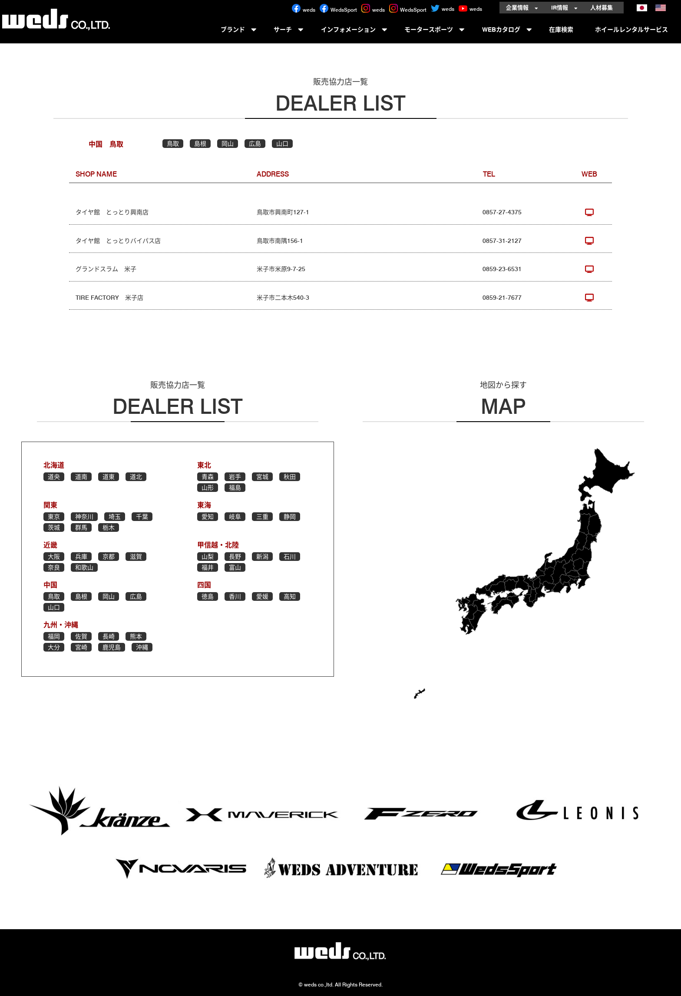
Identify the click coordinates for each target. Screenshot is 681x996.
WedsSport (338, 10)
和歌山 (84, 567)
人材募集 (603, 7)
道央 (54, 476)
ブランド (239, 28)
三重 (262, 516)
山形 (208, 487)
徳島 (208, 596)
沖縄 (142, 647)
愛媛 (262, 596)
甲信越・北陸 (218, 545)
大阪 (54, 556)
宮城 (262, 476)
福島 (235, 487)
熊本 (136, 636)
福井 (208, 567)
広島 (255, 143)
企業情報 (522, 7)
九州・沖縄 (60, 625)
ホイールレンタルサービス (633, 28)
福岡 (54, 636)
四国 (204, 585)
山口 (282, 143)
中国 (50, 585)
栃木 (108, 527)
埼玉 (115, 516)
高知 (290, 596)
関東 (50, 505)
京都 (108, 556)
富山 (235, 567)
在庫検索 (563, 28)
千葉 (142, 516)
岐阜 (235, 516)
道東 (108, 476)
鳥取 (173, 143)
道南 (81, 476)
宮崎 (81, 647)
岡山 (227, 143)
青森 (208, 476)
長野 (235, 556)
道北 (136, 476)
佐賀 (81, 636)
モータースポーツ (434, 28)
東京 (54, 516)
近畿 (50, 545)
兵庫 (81, 556)
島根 (200, 143)
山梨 (208, 556)
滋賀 (136, 556)
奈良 (54, 567)
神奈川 (84, 516)
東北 (204, 465)
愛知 (208, 516)
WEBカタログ (507, 28)
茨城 (54, 527)
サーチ (289, 28)
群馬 (81, 527)
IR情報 (564, 7)
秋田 (290, 476)
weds (303, 10)
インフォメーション (354, 28)
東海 (204, 505)
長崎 (108, 636)
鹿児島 (111, 647)
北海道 (53, 465)
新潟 (262, 556)
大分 (54, 647)
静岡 (290, 516)
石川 (290, 556)
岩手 (235, 476)
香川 (235, 596)
